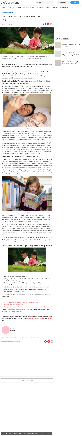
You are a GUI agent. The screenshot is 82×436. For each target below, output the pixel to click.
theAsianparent (34, 317)
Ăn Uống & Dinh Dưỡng (73, 7)
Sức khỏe (52, 7)
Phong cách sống (61, 7)
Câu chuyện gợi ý (62, 38)
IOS (43, 317)
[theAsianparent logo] (10, 3)
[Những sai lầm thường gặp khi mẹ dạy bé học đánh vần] (68, 62)
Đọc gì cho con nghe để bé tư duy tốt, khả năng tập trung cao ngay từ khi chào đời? (28, 306)
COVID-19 (4, 7)
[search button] (51, 3)
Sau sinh (17, 7)
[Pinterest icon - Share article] (48, 23)
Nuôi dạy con (37, 7)
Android (49, 317)
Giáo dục (45, 7)
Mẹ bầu (11, 7)
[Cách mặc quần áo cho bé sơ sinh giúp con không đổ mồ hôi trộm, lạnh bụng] (68, 53)
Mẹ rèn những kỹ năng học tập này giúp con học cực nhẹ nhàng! (21, 302)
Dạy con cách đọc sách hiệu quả (13, 304)
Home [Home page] (3, 336)
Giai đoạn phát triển (26, 7)
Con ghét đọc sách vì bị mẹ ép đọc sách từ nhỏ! (29, 336)
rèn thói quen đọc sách (14, 340)
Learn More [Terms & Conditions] (40, 433)
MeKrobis (13, 330)
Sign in (75, 2)
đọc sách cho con (4, 340)
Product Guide (63, 3)
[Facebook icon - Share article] (44, 23)
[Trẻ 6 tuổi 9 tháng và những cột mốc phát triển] (68, 44)
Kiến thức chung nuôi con (7, 11)
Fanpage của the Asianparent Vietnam (19, 309)
